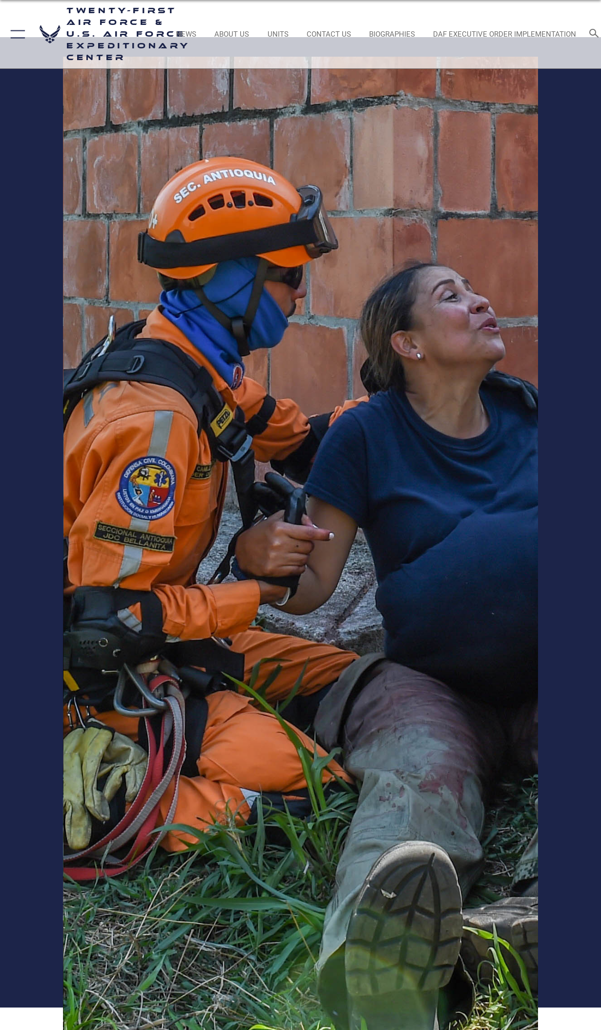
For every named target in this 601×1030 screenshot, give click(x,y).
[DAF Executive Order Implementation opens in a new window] (505, 34)
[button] (16, 34)
